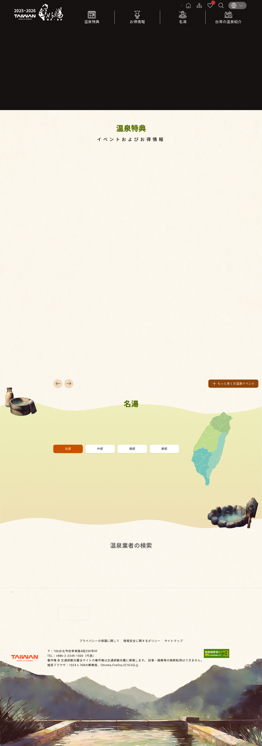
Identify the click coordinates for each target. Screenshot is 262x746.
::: (182, 5)
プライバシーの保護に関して (99, 641)
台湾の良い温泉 (40, 13)
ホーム (188, 5)
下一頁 (68, 383)
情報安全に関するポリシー (141, 641)
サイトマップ (199, 5)
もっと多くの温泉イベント (236, 383)
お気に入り (212, 3)
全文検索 (221, 5)
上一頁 (57, 383)
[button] (68, 449)
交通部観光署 (24, 658)
